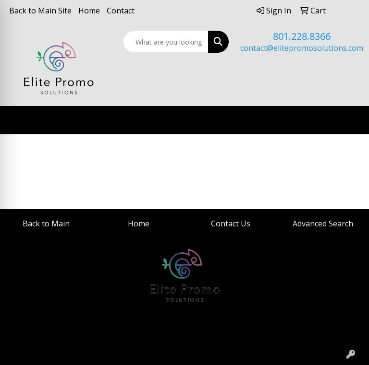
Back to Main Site (40, 10)
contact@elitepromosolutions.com (301, 48)
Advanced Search (323, 223)
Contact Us (230, 223)
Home (89, 10)
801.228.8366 (302, 36)
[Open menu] (349, 120)
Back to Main (46, 223)
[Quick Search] (166, 42)
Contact (121, 10)
